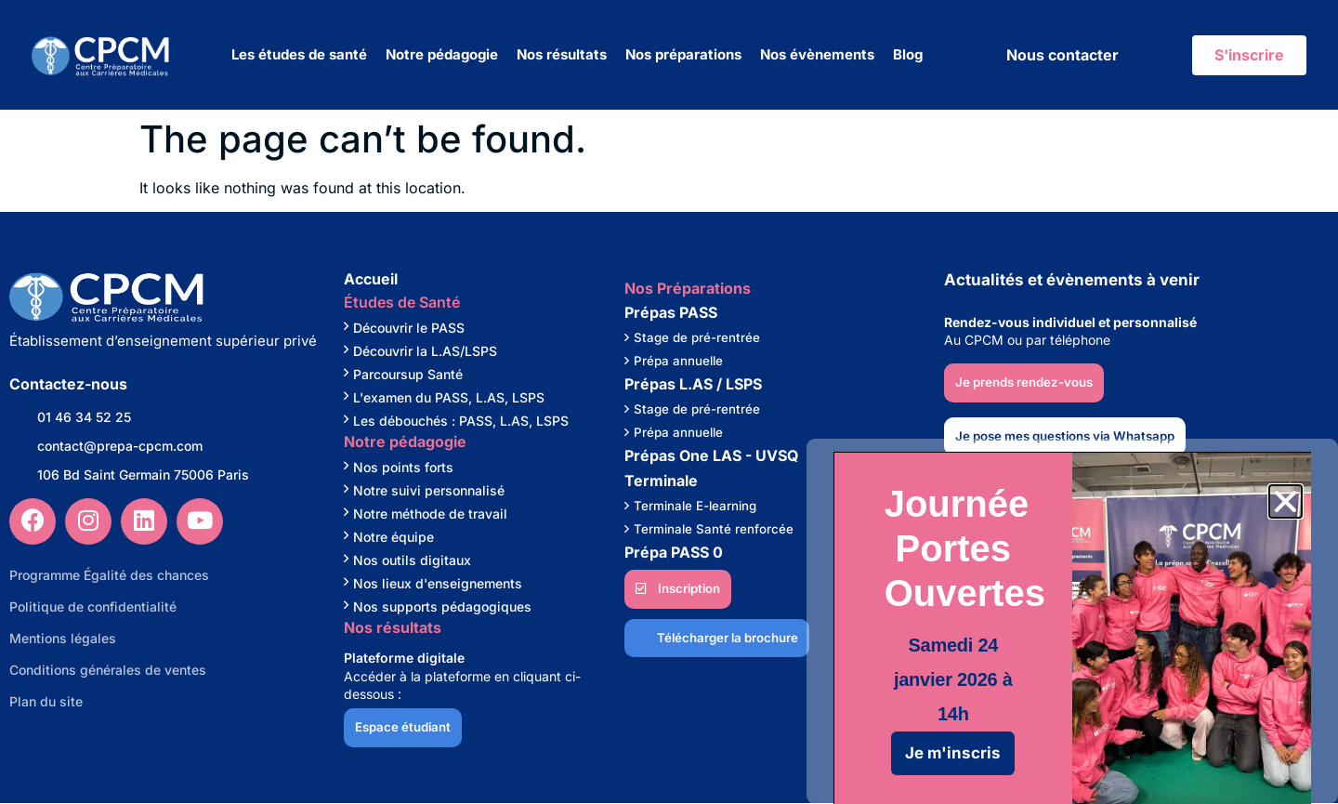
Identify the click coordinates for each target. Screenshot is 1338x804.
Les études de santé (299, 54)
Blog (908, 54)
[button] (1285, 501)
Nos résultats (562, 54)
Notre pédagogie (442, 54)
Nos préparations (683, 54)
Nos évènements (817, 54)
